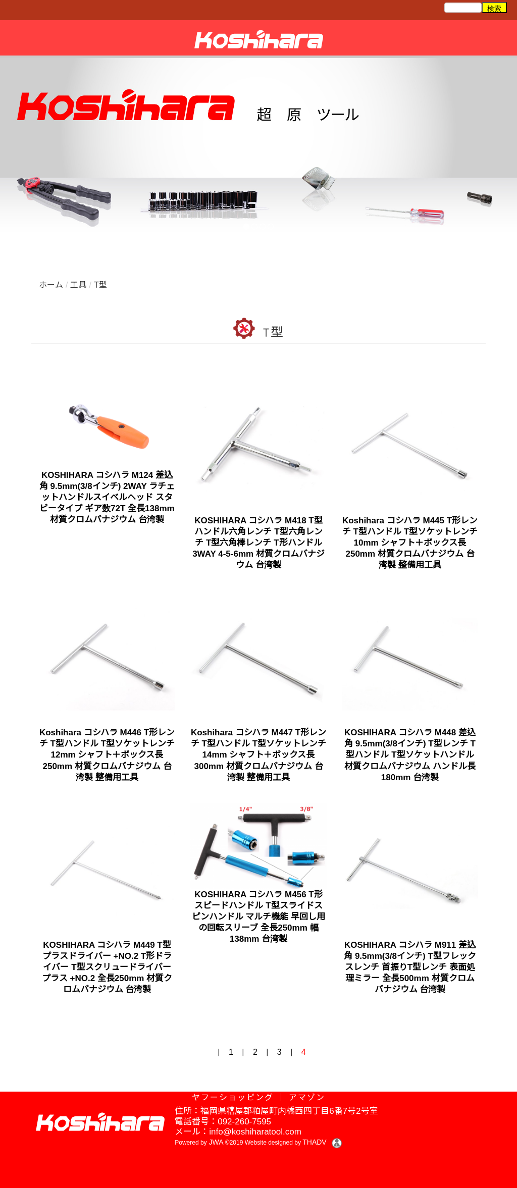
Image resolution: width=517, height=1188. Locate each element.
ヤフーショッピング (233, 1097)
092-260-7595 (244, 1121)
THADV (314, 1142)
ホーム (51, 285)
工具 (78, 285)
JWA (215, 1142)
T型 (100, 285)
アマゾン (307, 1097)
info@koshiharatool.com (255, 1132)
